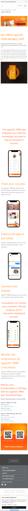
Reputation (7, 490)
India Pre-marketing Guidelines (8, 1)
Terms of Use (19, 490)
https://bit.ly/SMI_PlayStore (7, 421)
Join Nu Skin (14, 461)
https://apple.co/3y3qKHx (7, 406)
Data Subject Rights (20, 492)
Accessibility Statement (9, 492)
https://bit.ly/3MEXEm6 (6, 410)
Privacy (13, 490)
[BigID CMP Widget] (14, 503)
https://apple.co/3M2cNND (7, 417)
